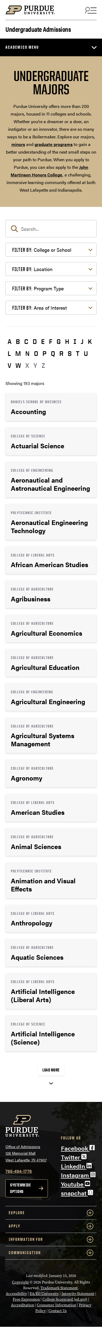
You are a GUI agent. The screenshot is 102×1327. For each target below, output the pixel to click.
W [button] (18, 365)
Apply (51, 1226)
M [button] (18, 353)
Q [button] (53, 353)
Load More (51, 1070)
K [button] (90, 341)
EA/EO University (44, 1293)
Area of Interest (39, 307)
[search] (51, 228)
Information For (51, 1239)
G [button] (59, 341)
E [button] (43, 341)
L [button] (9, 353)
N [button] (27, 353)
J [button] (82, 341)
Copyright (20, 1282)
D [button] (35, 341)
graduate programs (54, 144)
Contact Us (57, 1310)
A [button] (9, 341)
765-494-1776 (18, 1171)
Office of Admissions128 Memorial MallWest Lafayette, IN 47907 (26, 1153)
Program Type (38, 288)
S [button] (70, 353)
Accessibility (16, 1293)
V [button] (9, 365)
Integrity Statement (77, 1293)
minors (18, 144)
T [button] (77, 353)
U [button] (86, 353)
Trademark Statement (59, 1288)
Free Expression (26, 1299)
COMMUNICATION (51, 1253)
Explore (51, 1213)
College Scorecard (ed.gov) (64, 1299)
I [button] (74, 341)
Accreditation (22, 1305)
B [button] (18, 341)
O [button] (36, 353)
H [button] (67, 341)
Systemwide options (20, 1188)
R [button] (61, 353)
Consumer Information (56, 1305)
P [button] (44, 353)
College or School (41, 249)
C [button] (26, 341)
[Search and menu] (90, 10)
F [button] (50, 341)
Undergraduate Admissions (38, 28)
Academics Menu (22, 47)
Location (32, 269)
